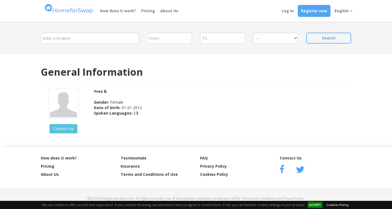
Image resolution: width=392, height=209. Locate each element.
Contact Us (291, 158)
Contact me (63, 128)
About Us (169, 10)
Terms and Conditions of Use (149, 174)
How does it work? (118, 10)
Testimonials (133, 158)
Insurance (130, 166)
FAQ (204, 158)
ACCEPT (315, 205)
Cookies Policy (337, 205)
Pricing (148, 10)
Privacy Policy (213, 166)
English (344, 10)
